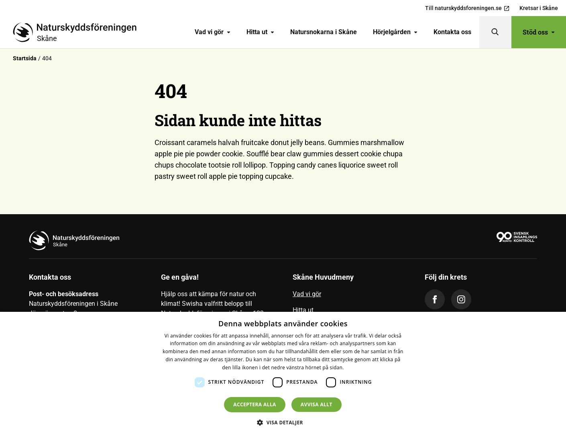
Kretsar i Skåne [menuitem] (538, 8)
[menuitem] (212, 32)
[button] (283, 422)
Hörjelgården (395, 32)
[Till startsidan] (78, 32)
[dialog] (283, 374)
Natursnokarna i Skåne (323, 32)
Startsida (25, 58)
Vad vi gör (212, 32)
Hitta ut (260, 32)
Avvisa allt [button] (316, 404)
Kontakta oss (452, 32)
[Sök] (495, 32)
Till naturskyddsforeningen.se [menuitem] (467, 8)
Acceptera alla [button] (254, 404)
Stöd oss (539, 32)
